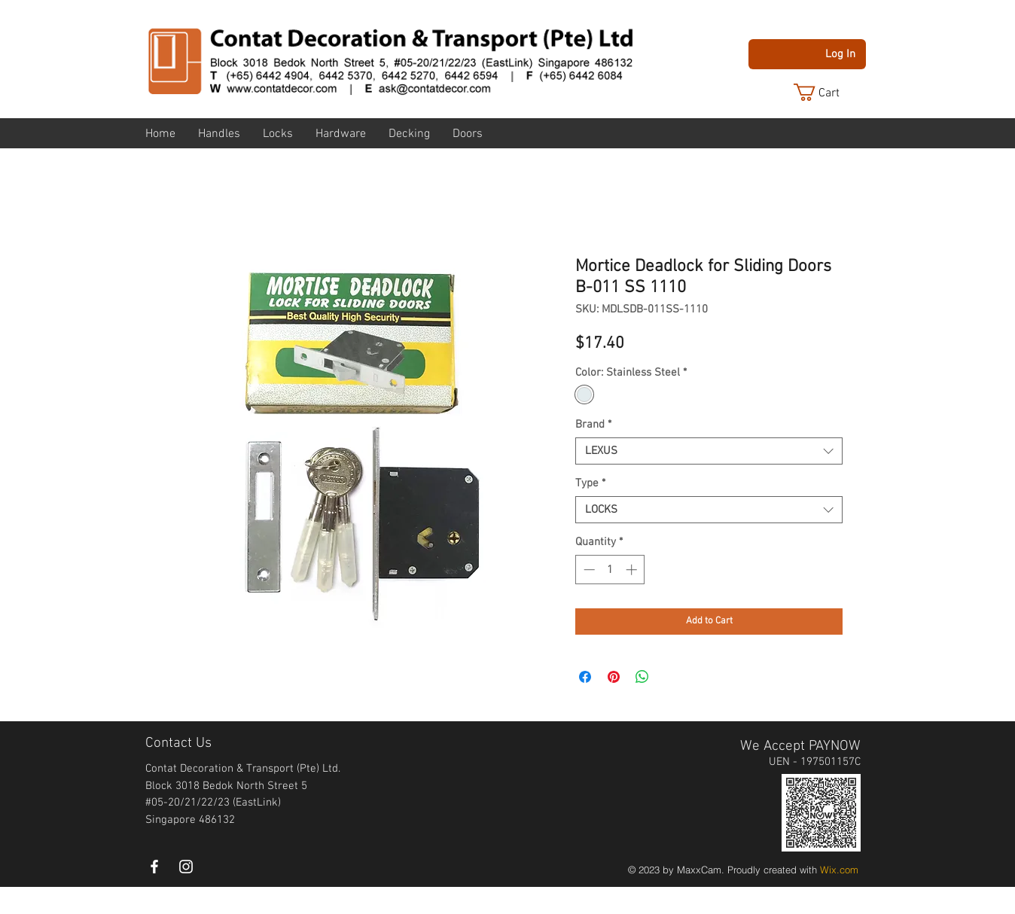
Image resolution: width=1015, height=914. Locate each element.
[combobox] (709, 451)
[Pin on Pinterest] (614, 677)
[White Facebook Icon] (154, 867)
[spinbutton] (610, 569)
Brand (593, 424)
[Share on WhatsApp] (642, 677)
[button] (828, 92)
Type (590, 483)
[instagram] (186, 867)
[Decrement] (588, 569)
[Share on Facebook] (585, 677)
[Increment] (633, 569)
